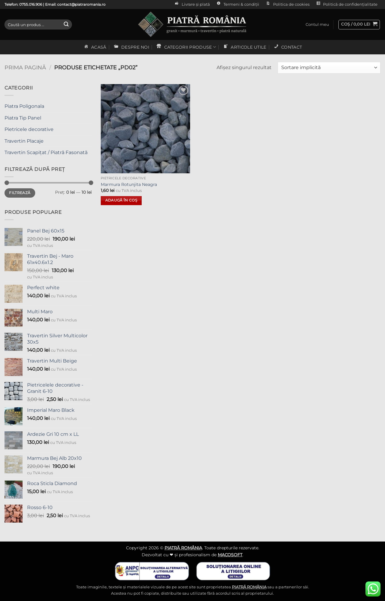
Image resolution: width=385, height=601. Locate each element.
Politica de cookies (287, 5)
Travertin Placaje (24, 141)
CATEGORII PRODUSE (186, 47)
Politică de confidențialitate (346, 5)
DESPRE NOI (131, 47)
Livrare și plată (192, 5)
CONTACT (287, 47)
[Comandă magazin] (329, 68)
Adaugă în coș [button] (121, 200)
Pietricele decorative (29, 129)
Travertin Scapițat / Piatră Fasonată (46, 152)
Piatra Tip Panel (23, 118)
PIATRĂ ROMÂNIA (183, 548)
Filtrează (19, 192)
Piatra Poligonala (24, 106)
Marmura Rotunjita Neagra (129, 184)
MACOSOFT (230, 554)
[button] (317, 24)
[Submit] (66, 25)
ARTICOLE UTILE (244, 47)
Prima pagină (25, 67)
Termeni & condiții (237, 5)
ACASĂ (94, 47)
